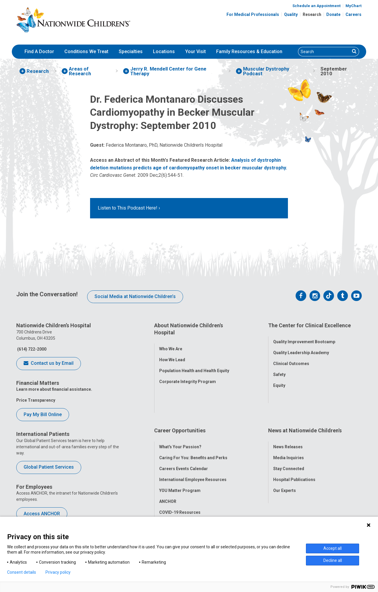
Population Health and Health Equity (194, 365)
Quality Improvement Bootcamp (304, 336)
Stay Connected (288, 434)
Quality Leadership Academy (301, 347)
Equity (279, 380)
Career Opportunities (180, 401)
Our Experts (284, 456)
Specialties (131, 51)
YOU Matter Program (180, 456)
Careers (353, 14)
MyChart (353, 6)
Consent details (21, 572)
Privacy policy (58, 572)
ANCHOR (167, 467)
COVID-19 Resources (180, 477)
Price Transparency (35, 400)
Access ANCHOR (42, 513)
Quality (291, 14)
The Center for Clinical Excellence (309, 325)
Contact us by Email (49, 363)
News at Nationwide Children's (305, 401)
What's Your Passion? (180, 412)
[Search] (324, 51)
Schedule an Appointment (316, 6)
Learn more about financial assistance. (54, 389)
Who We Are (170, 343)
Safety (279, 369)
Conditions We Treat (86, 51)
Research (312, 14)
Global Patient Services (49, 467)
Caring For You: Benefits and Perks (193, 423)
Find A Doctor (39, 51)
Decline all (332, 560)
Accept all (332, 548)
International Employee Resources (193, 445)
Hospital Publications (294, 445)
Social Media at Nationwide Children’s (135, 296)
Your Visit (195, 51)
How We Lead (172, 354)
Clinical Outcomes (291, 358)
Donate (333, 14)
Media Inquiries (288, 423)
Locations (164, 51)
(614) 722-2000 (31, 349)
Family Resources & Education (249, 51)
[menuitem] (39, 51)
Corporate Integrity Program (187, 376)
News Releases (288, 412)
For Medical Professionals (253, 14)
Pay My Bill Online (43, 414)
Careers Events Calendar (183, 434)
